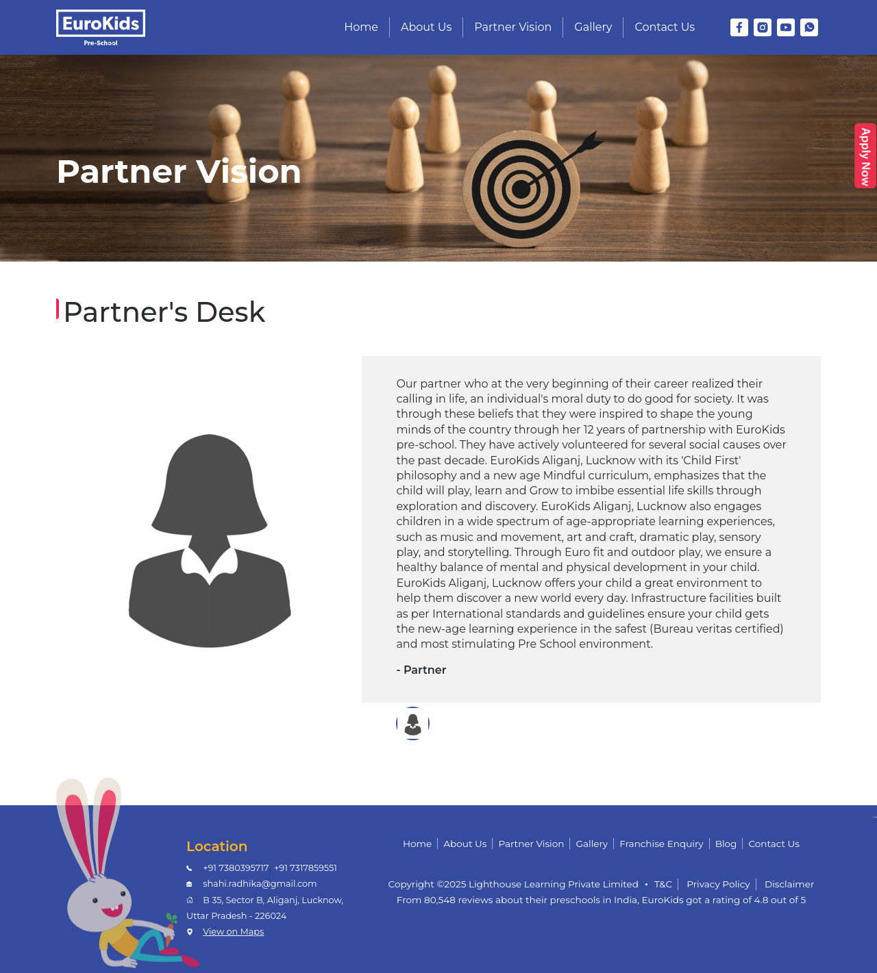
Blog (726, 843)
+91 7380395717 (236, 868)
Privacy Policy (718, 884)
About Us (426, 27)
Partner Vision (513, 27)
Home (361, 27)
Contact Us (664, 27)
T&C (663, 884)
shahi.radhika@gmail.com (260, 884)
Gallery (593, 27)
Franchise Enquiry (661, 843)
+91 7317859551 (305, 868)
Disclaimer (790, 884)
